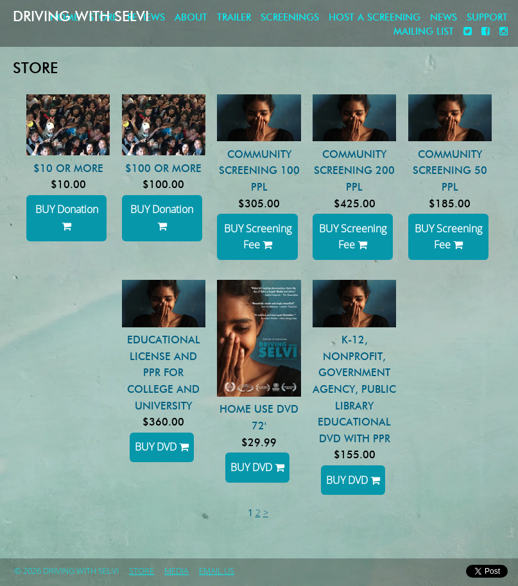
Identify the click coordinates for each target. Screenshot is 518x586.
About (191, 17)
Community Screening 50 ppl (450, 170)
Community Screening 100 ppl (259, 170)
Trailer (234, 17)
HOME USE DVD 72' (259, 417)
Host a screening (374, 17)
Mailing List (423, 32)
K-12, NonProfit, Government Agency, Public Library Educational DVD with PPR (354, 389)
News (443, 17)
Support (487, 17)
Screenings (290, 17)
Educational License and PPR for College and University (163, 372)
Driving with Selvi (81, 16)
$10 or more (68, 168)
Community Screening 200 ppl (354, 170)
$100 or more (163, 168)
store (141, 571)
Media (176, 571)
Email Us (216, 571)
